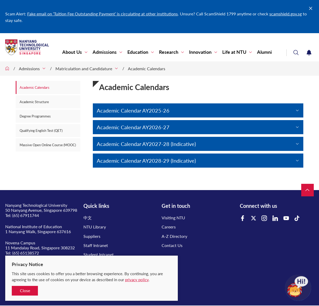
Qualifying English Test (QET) (41, 130)
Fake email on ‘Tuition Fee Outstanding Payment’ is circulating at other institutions (102, 13)
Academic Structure (34, 102)
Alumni (264, 52)
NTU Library (94, 226)
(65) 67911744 (25, 215)
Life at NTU (234, 52)
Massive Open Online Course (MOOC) (48, 145)
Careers (169, 226)
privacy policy (137, 279)
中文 (87, 217)
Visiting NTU (173, 217)
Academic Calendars (146, 68)
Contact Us (172, 245)
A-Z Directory (174, 236)
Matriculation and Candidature (83, 68)
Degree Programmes (35, 116)
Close (25, 290)
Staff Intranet (95, 245)
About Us (72, 52)
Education (137, 52)
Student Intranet (98, 254)
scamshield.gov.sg (285, 13)
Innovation (200, 52)
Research (168, 52)
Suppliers (91, 236)
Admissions (105, 52)
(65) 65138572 (25, 252)
